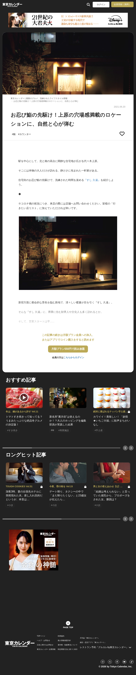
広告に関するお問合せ (45, 645)
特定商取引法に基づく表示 (67, 649)
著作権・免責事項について (67, 645)
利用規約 (61, 636)
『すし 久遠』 (92, 180)
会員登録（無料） (122, 4)
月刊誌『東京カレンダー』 (90, 638)
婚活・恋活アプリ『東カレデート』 (93, 642)
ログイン (101, 4)
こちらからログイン (73, 357)
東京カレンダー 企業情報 (46, 649)
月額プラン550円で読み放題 (68, 348)
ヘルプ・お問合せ (43, 640)
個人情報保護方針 (64, 640)
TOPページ (41, 636)
